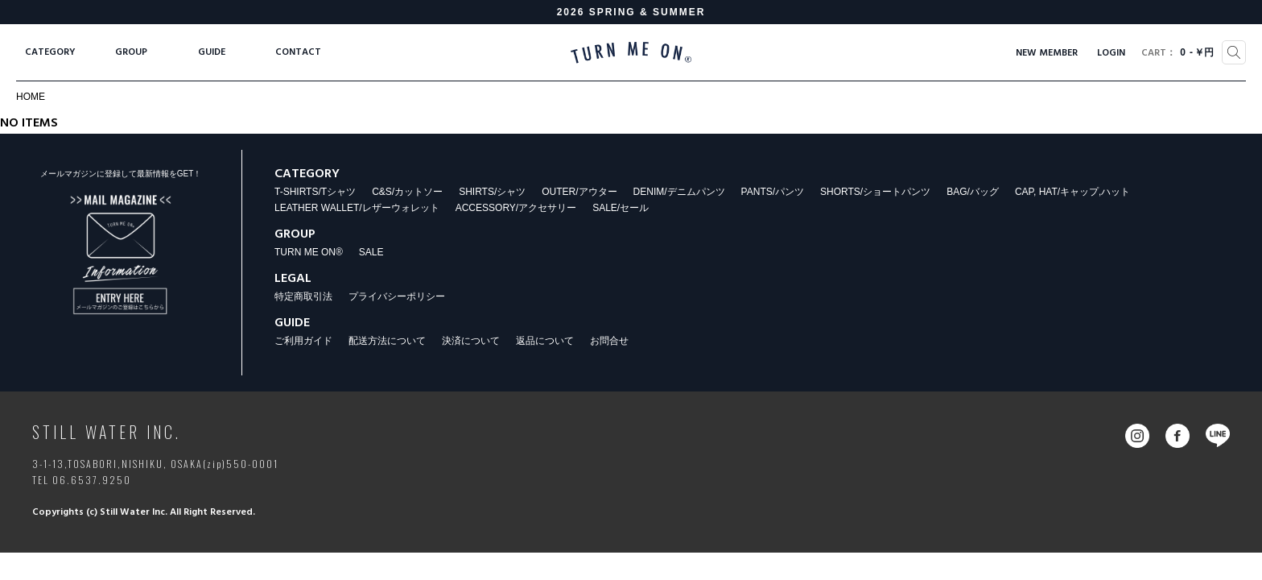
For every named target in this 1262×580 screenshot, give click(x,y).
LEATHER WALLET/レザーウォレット (356, 207)
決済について (471, 340)
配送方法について (387, 340)
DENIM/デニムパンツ (679, 191)
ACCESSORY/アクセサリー (516, 207)
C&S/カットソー (407, 191)
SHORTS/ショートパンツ (875, 191)
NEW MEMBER (1047, 53)
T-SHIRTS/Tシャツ (315, 191)
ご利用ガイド (303, 340)
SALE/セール (620, 207)
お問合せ (609, 340)
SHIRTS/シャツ (492, 191)
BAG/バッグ (972, 191)
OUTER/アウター (579, 191)
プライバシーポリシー (396, 296)
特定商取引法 (303, 296)
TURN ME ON (631, 52)
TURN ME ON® (308, 252)
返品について (545, 340)
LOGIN (1111, 53)
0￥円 (1177, 53)
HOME (30, 96)
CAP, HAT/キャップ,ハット (1073, 191)
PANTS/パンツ (772, 191)
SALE (371, 252)
